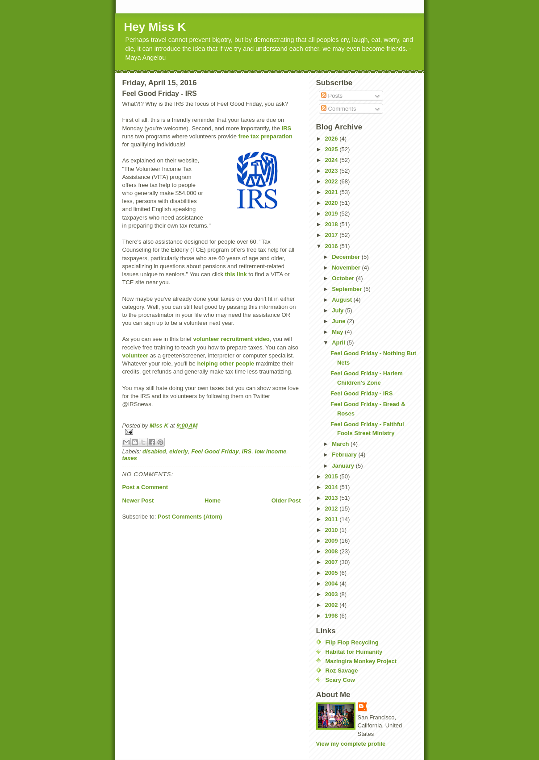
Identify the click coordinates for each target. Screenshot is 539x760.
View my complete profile (351, 743)
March (341, 443)
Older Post (286, 500)
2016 (332, 246)
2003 (332, 594)
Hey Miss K (155, 26)
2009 (332, 540)
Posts (332, 95)
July (338, 310)
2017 (332, 235)
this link (236, 274)
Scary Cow (340, 680)
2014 (332, 487)
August (342, 299)
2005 (332, 572)
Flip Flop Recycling (352, 642)
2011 (332, 519)
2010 (332, 530)
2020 (332, 202)
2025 (332, 149)
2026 (332, 138)
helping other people (225, 363)
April (339, 342)
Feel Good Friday (214, 451)
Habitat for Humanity (354, 651)
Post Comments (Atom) (190, 516)
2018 (332, 224)
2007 (332, 562)
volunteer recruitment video (231, 339)
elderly (178, 451)
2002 (332, 605)
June (339, 321)
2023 (332, 170)
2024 (332, 160)
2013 (332, 497)
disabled (154, 451)
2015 (332, 476)
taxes (129, 458)
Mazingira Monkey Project (361, 661)
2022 (332, 181)
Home (213, 500)
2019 (332, 213)
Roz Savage (342, 670)
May (338, 331)
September (348, 289)
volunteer (135, 355)
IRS (287, 128)
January (343, 465)
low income (271, 451)
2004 (332, 583)
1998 (332, 615)
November (347, 267)
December (346, 256)
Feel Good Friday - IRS (361, 393)
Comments (338, 108)
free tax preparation (265, 136)
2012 (332, 508)
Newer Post (138, 500)
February (345, 454)
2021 (332, 192)
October (343, 278)
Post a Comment (145, 487)
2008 (332, 551)
